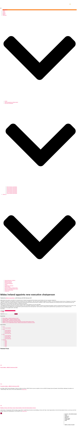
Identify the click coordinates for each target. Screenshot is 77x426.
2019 (4, 326)
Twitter (65, 422)
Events (4, 12)
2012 (6, 345)
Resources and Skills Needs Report (11, 288)
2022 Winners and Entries (12, 186)
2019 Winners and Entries (12, 190)
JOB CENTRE (72, 1)
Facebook (65, 421)
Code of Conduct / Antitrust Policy (11, 287)
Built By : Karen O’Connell (69, 424)
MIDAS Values (7, 286)
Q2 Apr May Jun (8, 331)
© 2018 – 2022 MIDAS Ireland (71, 413)
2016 (6, 340)
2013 (6, 344)
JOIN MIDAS (5, 9)
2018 (4, 329)
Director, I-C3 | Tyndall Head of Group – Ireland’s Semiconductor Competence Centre (19, 322)
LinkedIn (65, 423)
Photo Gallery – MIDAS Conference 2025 (10, 318)
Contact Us (7, 291)
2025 (1, 365)
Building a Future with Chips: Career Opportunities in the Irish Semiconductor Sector (18, 321)
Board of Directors (8, 282)
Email (66, 420)
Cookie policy (67, 419)
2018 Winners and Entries (12, 191)
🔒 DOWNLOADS (73, 3)
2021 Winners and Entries (12, 187)
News (4, 11)
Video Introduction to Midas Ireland (11, 102)
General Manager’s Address (10, 280)
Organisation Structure (9, 285)
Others (6, 284)
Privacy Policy (67, 418)
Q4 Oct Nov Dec (8, 333)
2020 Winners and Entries (12, 189)
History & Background (9, 289)
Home (4, 10)
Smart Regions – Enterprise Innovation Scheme (12, 320)
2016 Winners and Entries (12, 193)
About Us (66, 417)
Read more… (24, 389)
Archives (4, 339)
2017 (6, 310)
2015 (6, 341)
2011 (6, 346)
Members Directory (8, 281)
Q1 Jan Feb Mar (12, 310)
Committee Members (9, 283)
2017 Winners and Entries (12, 192)
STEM (6, 101)
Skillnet (4, 14)
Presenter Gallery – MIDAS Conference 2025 (11, 319)
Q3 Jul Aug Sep (7, 332)
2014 (6, 342)
